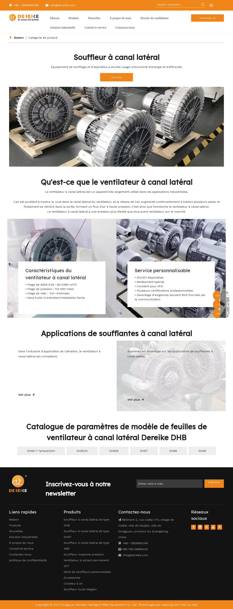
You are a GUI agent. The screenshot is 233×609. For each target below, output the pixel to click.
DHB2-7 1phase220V (41, 451)
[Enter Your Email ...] (170, 483)
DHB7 (144, 451)
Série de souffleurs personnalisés (87, 572)
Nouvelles (16, 531)
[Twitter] (206, 527)
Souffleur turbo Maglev (80, 589)
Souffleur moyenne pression (84, 554)
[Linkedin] (200, 527)
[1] (116, 127)
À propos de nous (21, 543)
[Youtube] (213, 527)
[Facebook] (193, 527)
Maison (14, 519)
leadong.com (170, 604)
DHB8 (173, 451)
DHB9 (202, 451)
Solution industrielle (23, 537)
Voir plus (116, 77)
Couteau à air (73, 583)
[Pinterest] (219, 527)
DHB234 (82, 451)
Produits (15, 525)
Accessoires (72, 577)
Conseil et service (21, 548)
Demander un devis (207, 19)
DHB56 (114, 451)
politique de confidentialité (28, 560)
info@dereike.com (63, 5)
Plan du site (188, 604)
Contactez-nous (20, 554)
